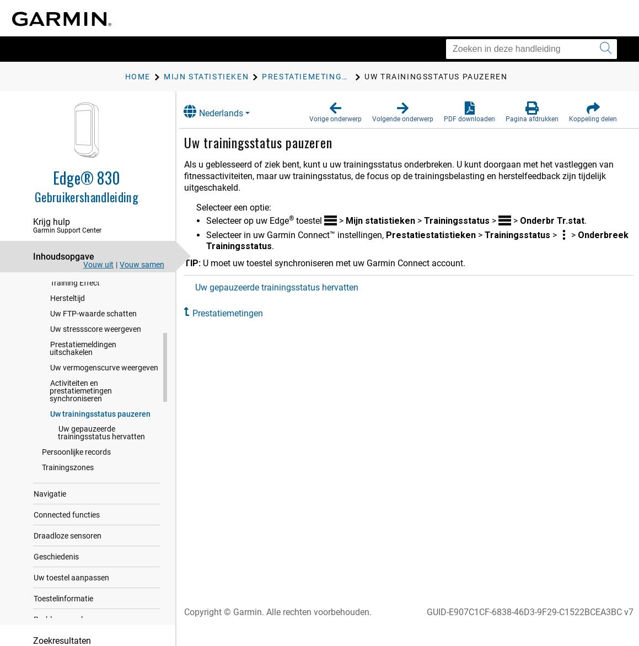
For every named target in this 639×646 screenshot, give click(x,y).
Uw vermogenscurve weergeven (104, 420)
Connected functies (67, 567)
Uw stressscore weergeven (95, 382)
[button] (335, 112)
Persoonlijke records (76, 504)
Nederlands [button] (225, 112)
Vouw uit (98, 264)
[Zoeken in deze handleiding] (531, 49)
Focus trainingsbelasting (92, 320)
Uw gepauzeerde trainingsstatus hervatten (101, 485)
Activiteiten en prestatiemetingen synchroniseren (81, 444)
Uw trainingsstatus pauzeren (100, 466)
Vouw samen (142, 264)
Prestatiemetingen (240, 313)
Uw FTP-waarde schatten (93, 366)
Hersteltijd (67, 351)
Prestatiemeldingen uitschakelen (83, 401)
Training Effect (75, 335)
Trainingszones (68, 520)
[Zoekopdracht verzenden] (605, 49)
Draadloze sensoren (67, 588)
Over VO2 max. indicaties (93, 289)
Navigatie (50, 546)
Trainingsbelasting (81, 304)
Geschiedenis (56, 609)
